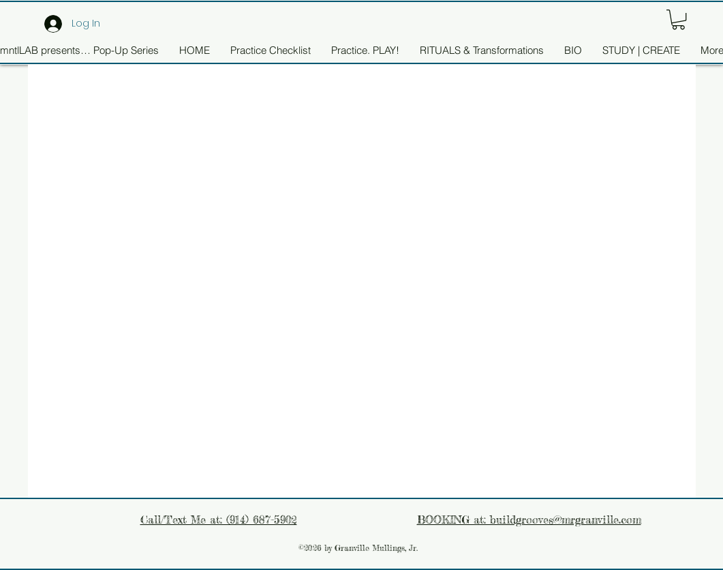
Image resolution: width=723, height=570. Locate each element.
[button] (678, 19)
